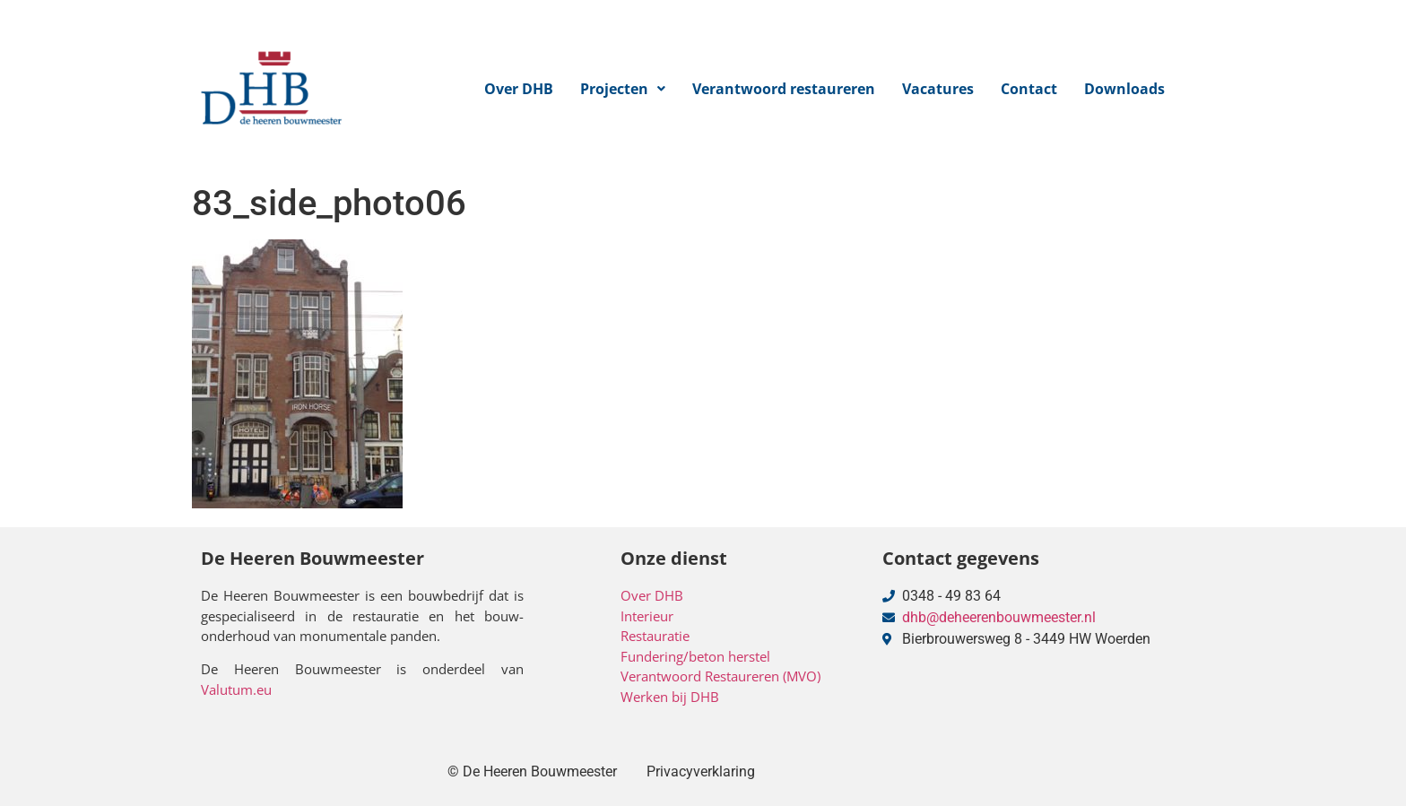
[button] (623, 88)
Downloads (1124, 89)
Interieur (647, 616)
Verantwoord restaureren (783, 89)
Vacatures (938, 89)
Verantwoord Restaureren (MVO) (720, 676)
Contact (1029, 89)
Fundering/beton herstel (695, 656)
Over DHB (518, 89)
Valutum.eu (236, 689)
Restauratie (655, 636)
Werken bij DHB (670, 697)
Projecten (622, 89)
